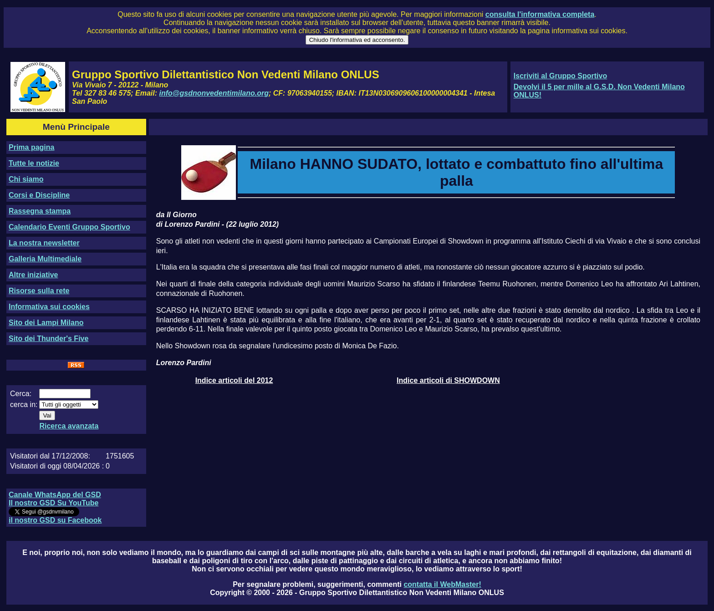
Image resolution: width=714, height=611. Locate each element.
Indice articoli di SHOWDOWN (448, 380)
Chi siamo (26, 179)
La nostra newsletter (44, 243)
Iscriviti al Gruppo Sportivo (560, 76)
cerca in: (23, 404)
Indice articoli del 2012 (234, 380)
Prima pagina (31, 147)
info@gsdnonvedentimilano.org (214, 93)
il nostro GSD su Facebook (55, 520)
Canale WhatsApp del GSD (55, 495)
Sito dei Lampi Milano (46, 322)
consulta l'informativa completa (539, 14)
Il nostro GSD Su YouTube (53, 503)
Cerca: (20, 393)
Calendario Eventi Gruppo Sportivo (69, 227)
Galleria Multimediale (45, 259)
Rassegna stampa (40, 211)
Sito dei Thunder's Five (48, 338)
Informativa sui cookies (49, 307)
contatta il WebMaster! (442, 584)
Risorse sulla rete (39, 291)
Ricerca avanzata (68, 426)
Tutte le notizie (34, 163)
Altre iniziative (33, 275)
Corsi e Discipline (39, 195)
